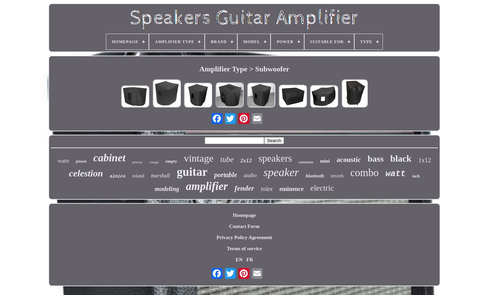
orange (154, 162)
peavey (137, 162)
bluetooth (315, 175)
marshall (160, 175)
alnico (117, 176)
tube (227, 159)
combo (364, 172)
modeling (167, 188)
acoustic (348, 160)
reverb (337, 175)
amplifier (207, 186)
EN (239, 259)
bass (376, 159)
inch (416, 176)
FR (249, 259)
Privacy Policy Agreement (244, 237)
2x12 (246, 160)
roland (138, 175)
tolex (267, 189)
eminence (291, 189)
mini (325, 161)
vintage (198, 158)
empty (171, 161)
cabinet (109, 158)
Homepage (244, 215)
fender (244, 188)
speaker (281, 172)
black (400, 159)
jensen (81, 161)
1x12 (424, 160)
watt (396, 174)
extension (306, 162)
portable (225, 174)
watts (63, 161)
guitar (192, 171)
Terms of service (244, 248)
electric (322, 188)
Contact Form (244, 226)
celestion (86, 173)
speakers (275, 158)
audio (250, 175)
